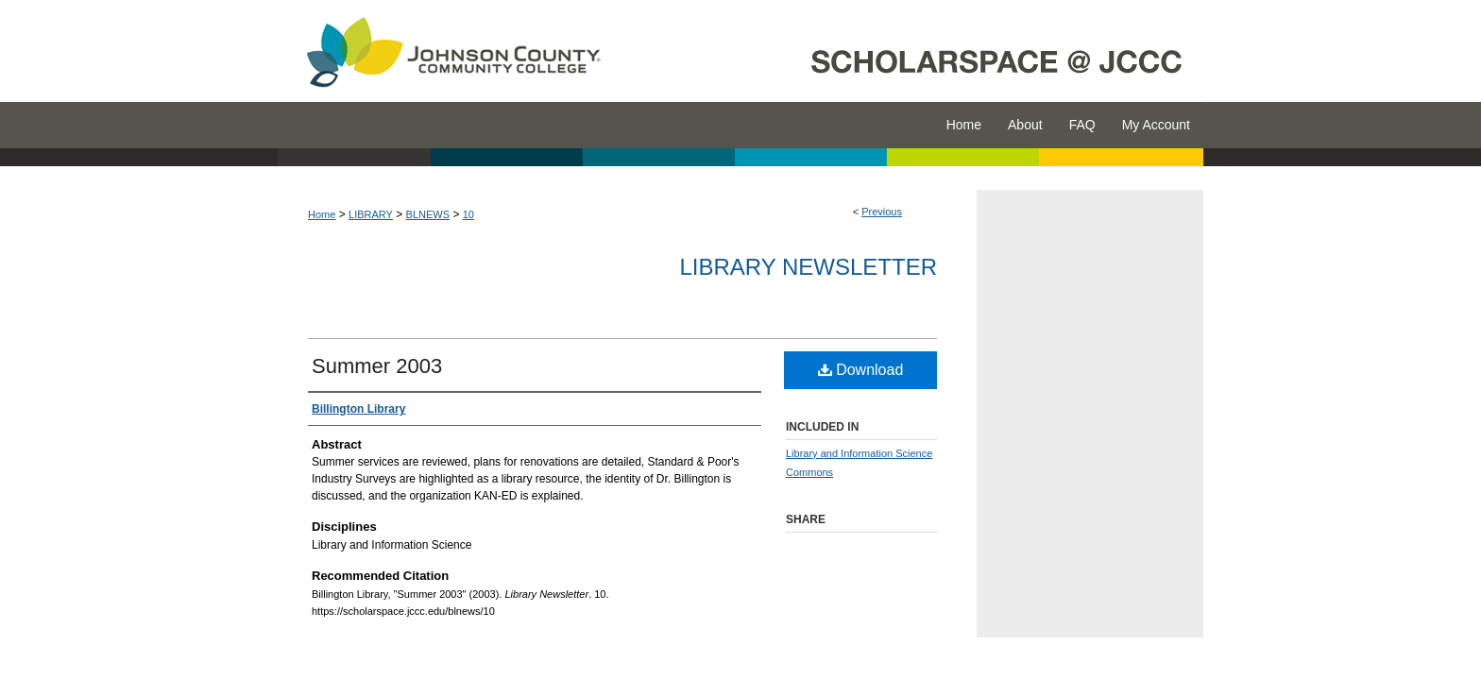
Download (861, 370)
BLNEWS (428, 214)
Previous (881, 211)
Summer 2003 (377, 366)
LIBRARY (371, 214)
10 (468, 214)
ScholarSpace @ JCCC (912, 51)
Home (321, 214)
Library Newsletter (808, 267)
